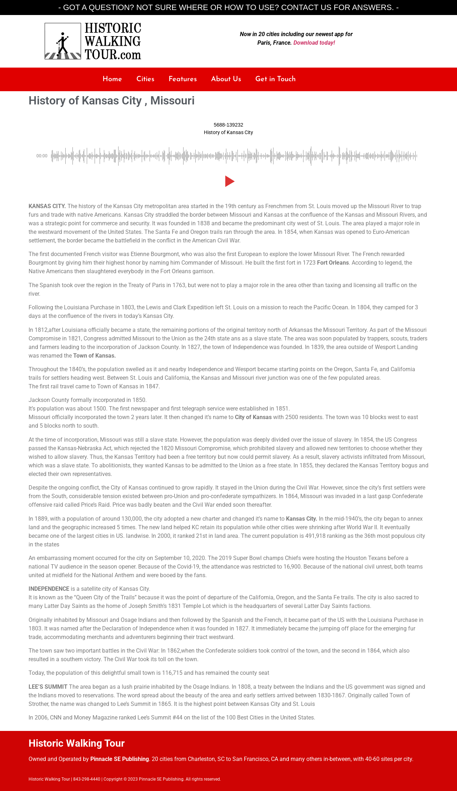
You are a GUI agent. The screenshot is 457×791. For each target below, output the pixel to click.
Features (183, 79)
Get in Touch (275, 79)
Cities (145, 79)
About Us (226, 79)
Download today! (314, 42)
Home (112, 79)
